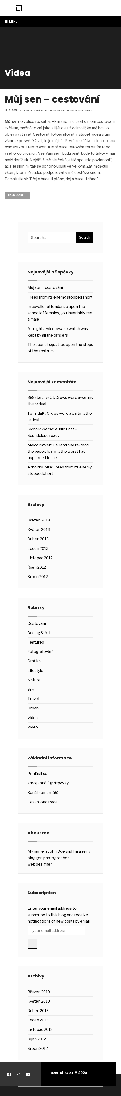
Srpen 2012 (38, 577)
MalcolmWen (39, 445)
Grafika (71, 110)
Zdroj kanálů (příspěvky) (48, 783)
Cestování (32, 110)
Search (84, 237)
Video (33, 727)
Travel (33, 699)
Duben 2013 (38, 539)
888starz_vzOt (41, 397)
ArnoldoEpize (40, 467)
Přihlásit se (37, 773)
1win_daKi (36, 413)
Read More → (17, 195)
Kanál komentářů (43, 792)
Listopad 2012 (40, 558)
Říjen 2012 (37, 567)
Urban (33, 708)
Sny (80, 110)
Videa (88, 110)
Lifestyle (35, 670)
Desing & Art (39, 633)
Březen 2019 (39, 520)
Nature (34, 680)
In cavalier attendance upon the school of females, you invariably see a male (60, 313)
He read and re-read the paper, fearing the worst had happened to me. (58, 451)
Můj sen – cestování (52, 99)
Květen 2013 (39, 529)
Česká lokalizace (43, 802)
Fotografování (53, 110)
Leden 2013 (38, 548)
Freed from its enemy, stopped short (60, 297)
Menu (11, 21)
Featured (36, 642)
